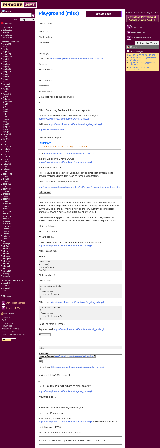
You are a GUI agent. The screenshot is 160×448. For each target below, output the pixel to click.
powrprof (6, 189)
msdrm (5, 151)
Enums (5, 32)
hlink (4, 116)
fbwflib (5, 89)
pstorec (6, 199)
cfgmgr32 (6, 52)
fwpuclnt (6, 94)
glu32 (5, 104)
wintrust (6, 261)
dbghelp (6, 64)
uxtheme (6, 236)
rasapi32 (6, 206)
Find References (138, 32)
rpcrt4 (5, 209)
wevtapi (6, 244)
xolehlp (5, 274)
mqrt (4, 144)
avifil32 (5, 47)
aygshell (6, 283)
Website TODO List (10, 331)
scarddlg (6, 211)
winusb (5, 264)
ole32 (5, 176)
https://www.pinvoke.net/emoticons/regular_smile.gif (76, 58)
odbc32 (5, 171)
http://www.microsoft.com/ (52, 129)
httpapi (5, 119)
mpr (4, 141)
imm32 (5, 124)
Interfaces (7, 35)
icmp (4, 121)
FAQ (4, 320)
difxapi (5, 74)
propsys (6, 194)
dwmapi (6, 84)
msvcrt (5, 159)
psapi (5, 196)
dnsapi (5, 79)
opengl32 (6, 184)
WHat (41, 236)
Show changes (136, 51)
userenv (6, 234)
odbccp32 (7, 174)
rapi (4, 290)
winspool (6, 259)
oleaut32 (6, 181)
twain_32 (6, 224)
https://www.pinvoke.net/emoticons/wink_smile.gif (64, 118)
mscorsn (6, 146)
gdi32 (5, 96)
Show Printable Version (141, 38)
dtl (3, 82)
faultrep (6, 87)
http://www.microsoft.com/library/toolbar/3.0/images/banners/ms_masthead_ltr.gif (80, 187)
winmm (5, 254)
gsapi (5, 109)
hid (4, 114)
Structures (7, 37)
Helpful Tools (7, 323)
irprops (5, 131)
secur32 (6, 214)
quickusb (6, 204)
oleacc (5, 179)
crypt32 (6, 62)
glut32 (5, 106)
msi (4, 154)
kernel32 (6, 134)
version (6, 239)
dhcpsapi (6, 72)
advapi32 (6, 44)
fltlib (4, 91)
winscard (6, 256)
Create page (103, 13)
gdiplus (6, 99)
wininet (5, 251)
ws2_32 (6, 269)
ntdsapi (6, 169)
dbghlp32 (6, 69)
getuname (7, 101)
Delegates (7, 30)
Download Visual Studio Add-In (15, 334)
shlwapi (6, 221)
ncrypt (5, 161)
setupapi (6, 216)
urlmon (5, 229)
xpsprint (6, 276)
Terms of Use (136, 27)
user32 (5, 231)
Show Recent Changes (15, 303)
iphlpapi (6, 126)
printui (5, 191)
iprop (5, 129)
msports (6, 156)
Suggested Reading (10, 329)
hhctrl (5, 111)
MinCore (6, 139)
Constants (7, 27)
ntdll (4, 166)
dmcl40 (5, 77)
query (5, 201)
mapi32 (5, 136)
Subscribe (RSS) (13, 308)
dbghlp (5, 67)
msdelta (6, 149)
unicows (6, 226)
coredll (5, 285)
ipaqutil (6, 288)
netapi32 (6, 164)
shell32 (5, 219)
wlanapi (6, 266)
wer (4, 241)
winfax (5, 246)
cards (5, 49)
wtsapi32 (6, 271)
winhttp (6, 249)
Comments (6, 317)
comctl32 (6, 54)
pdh (4, 186)
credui (5, 59)
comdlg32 (7, 57)
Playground (7, 326)
